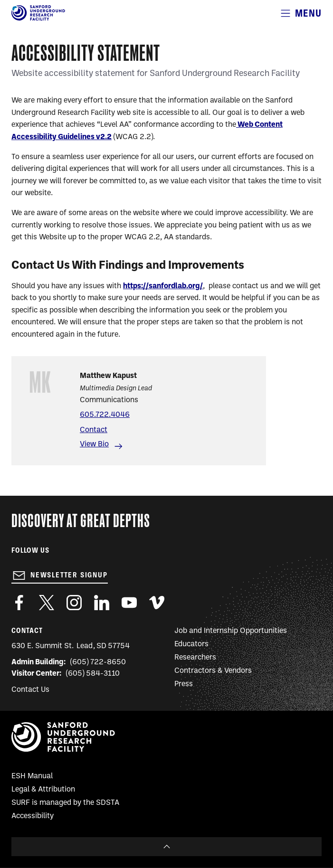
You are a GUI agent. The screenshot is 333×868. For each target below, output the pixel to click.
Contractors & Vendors (213, 671)
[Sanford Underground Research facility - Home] (38, 19)
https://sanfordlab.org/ (163, 286)
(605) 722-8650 (98, 662)
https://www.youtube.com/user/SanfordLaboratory (129, 602)
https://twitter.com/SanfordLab (46, 602)
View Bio (94, 444)
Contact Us (30, 690)
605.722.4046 (105, 415)
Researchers (195, 657)
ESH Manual (32, 776)
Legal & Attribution (43, 789)
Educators (191, 644)
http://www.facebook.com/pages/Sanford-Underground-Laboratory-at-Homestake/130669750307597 (19, 602)
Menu (308, 13)
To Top (166, 846)
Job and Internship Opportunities (230, 631)
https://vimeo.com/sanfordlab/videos (156, 602)
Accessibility (32, 816)
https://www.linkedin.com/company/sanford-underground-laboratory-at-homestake (101, 602)
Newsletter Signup (69, 575)
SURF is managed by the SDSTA (65, 803)
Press (183, 684)
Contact (93, 430)
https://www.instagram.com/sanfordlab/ (74, 602)
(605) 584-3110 (93, 674)
